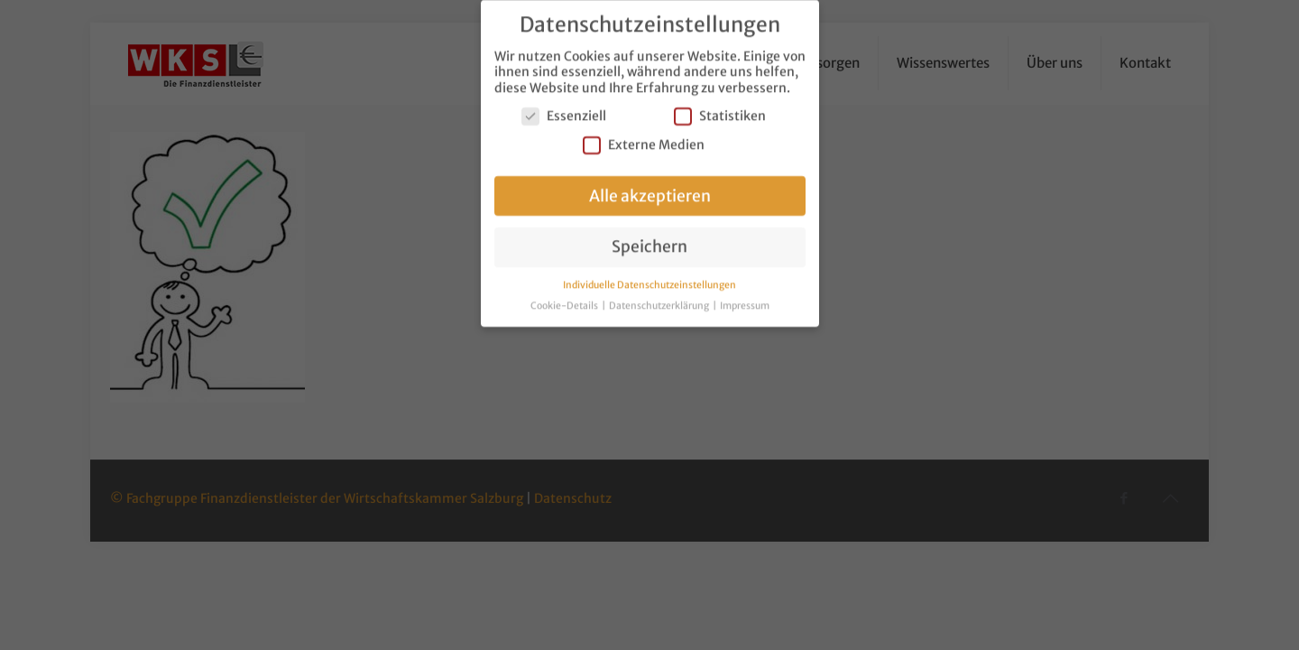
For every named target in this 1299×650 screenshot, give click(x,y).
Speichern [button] (649, 237)
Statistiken (720, 107)
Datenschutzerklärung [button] (660, 296)
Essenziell (563, 107)
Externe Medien (644, 135)
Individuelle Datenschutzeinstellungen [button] (649, 276)
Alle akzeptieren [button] (650, 186)
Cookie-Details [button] (565, 296)
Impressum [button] (744, 296)
